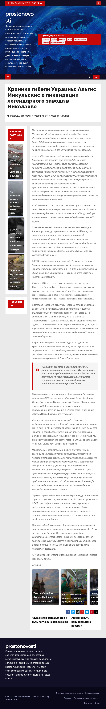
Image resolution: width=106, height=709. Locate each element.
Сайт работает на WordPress (18, 696)
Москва (62, 39)
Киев (70, 39)
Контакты (88, 703)
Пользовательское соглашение (87, 698)
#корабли (25, 115)
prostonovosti (20, 646)
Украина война (80, 39)
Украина (46, 39)
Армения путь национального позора (81, 622)
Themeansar (11, 699)
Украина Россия (57, 42)
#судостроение (40, 115)
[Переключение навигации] (83, 77)
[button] (89, 77)
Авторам (67, 698)
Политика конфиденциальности (69, 693)
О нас (97, 703)
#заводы (14, 115)
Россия (46, 42)
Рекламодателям (92, 693)
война (54, 39)
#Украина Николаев (59, 115)
